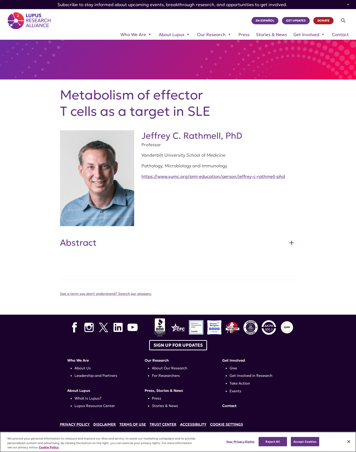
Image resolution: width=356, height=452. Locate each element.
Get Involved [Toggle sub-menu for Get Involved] (306, 34)
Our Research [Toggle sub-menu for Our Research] (211, 34)
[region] (178, 442)
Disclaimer (104, 424)
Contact (340, 34)
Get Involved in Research (251, 375)
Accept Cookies (305, 441)
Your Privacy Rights (240, 441)
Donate (323, 20)
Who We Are (78, 360)
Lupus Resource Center (94, 405)
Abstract (78, 242)
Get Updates (296, 20)
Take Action (240, 383)
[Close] (349, 442)
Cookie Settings (226, 424)
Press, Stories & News (164, 390)
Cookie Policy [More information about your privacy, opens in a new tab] (49, 447)
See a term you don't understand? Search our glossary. (106, 293)
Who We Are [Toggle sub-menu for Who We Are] (133, 34)
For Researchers (166, 375)
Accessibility (193, 424)
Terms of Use (132, 424)
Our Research (157, 360)
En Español (265, 20)
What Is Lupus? (87, 398)
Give (233, 368)
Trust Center (163, 424)
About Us (82, 368)
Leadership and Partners (95, 375)
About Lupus (78, 390)
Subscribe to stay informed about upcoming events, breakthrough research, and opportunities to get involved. (172, 4)
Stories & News (271, 34)
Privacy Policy (75, 424)
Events (235, 391)
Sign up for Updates (178, 345)
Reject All (272, 441)
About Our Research (169, 368)
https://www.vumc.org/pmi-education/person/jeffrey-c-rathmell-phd (213, 176)
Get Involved (233, 360)
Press (244, 34)
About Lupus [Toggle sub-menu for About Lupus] (171, 34)
